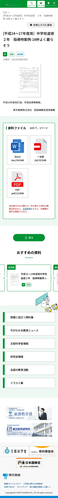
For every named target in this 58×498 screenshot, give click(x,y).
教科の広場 (41, 4)
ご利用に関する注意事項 (32, 483)
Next (54, 278)
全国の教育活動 (19, 370)
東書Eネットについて (12, 483)
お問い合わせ (9, 487)
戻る (29, 237)
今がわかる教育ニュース (24, 330)
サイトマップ (22, 487)
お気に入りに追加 (42, 25)
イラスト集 (16, 383)
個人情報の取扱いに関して (40, 487)
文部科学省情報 (19, 343)
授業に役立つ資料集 (21, 317)
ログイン (48, 4)
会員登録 (27, 208)
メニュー (54, 4)
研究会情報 (16, 356)
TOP (5, 12)
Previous (4, 278)
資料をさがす (32, 4)
